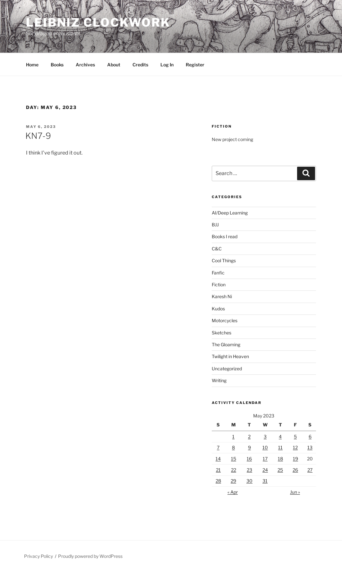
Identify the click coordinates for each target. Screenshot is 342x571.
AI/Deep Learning (230, 212)
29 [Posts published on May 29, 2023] (233, 480)
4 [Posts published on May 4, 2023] (280, 436)
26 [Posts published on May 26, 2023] (295, 470)
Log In (167, 64)
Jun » (295, 492)
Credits (140, 64)
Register (195, 64)
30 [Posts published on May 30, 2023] (249, 480)
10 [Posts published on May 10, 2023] (265, 447)
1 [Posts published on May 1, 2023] (233, 436)
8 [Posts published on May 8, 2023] (233, 447)
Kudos (218, 308)
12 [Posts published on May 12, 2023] (295, 447)
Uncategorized (227, 368)
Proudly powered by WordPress (90, 556)
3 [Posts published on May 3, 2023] (265, 436)
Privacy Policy (38, 556)
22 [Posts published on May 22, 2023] (233, 470)
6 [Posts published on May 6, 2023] (310, 436)
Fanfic (218, 272)
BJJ (215, 224)
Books (57, 64)
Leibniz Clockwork (98, 22)
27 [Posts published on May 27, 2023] (309, 470)
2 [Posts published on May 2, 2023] (249, 436)
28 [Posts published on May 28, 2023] (218, 480)
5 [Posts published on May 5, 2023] (295, 436)
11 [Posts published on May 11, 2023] (280, 447)
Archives (85, 64)
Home (32, 64)
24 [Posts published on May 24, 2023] (265, 470)
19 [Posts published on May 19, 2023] (295, 458)
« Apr (232, 492)
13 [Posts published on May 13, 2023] (309, 447)
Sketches (221, 332)
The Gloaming (226, 344)
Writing (219, 380)
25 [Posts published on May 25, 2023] (280, 470)
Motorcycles (224, 320)
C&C (217, 248)
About (113, 64)
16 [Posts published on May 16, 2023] (249, 458)
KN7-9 (38, 136)
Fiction (219, 284)
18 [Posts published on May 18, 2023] (280, 458)
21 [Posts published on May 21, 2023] (218, 470)
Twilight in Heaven (230, 356)
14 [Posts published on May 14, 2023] (218, 458)
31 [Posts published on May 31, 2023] (265, 480)
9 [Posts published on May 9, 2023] (249, 447)
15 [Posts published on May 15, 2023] (233, 458)
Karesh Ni (222, 296)
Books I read (224, 236)
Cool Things (224, 260)
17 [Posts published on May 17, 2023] (265, 458)
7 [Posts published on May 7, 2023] (218, 447)
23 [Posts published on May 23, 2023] (249, 470)
